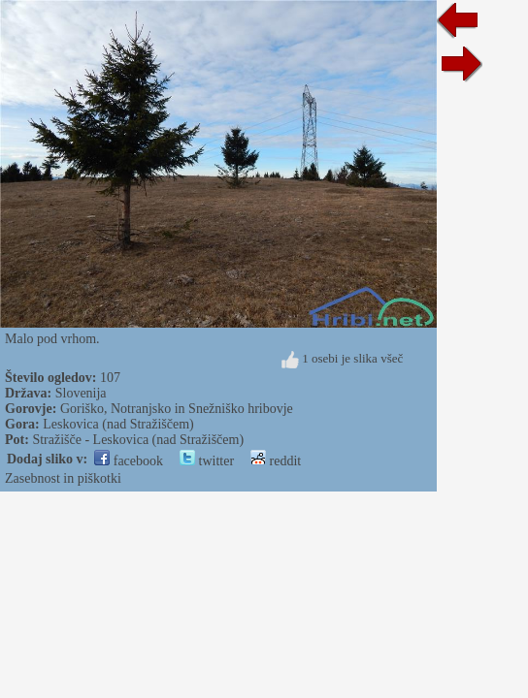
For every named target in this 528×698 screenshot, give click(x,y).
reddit (275, 461)
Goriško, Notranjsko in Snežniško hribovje (176, 408)
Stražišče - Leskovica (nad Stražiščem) (138, 439)
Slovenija (81, 393)
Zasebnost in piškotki (63, 478)
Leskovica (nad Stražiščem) (118, 424)
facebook (128, 461)
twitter (207, 461)
